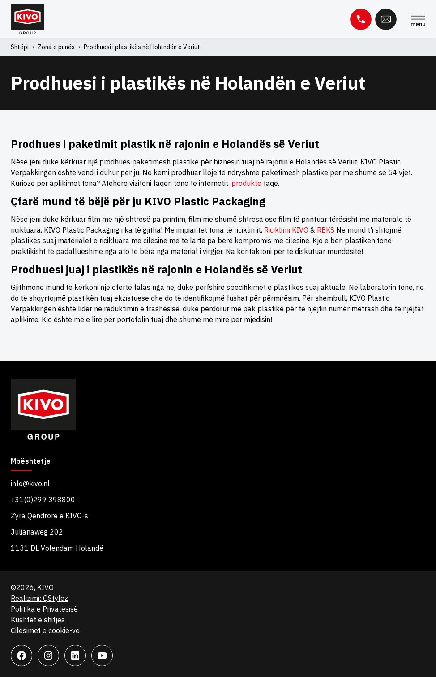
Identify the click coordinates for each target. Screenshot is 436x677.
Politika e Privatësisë (44, 608)
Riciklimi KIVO (286, 229)
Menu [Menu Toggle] (418, 19)
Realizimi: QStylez (39, 598)
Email (386, 19)
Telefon (361, 19)
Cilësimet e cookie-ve (45, 630)
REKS (325, 229)
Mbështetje (31, 461)
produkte (246, 183)
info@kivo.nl (30, 483)
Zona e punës (56, 47)
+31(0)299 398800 (43, 499)
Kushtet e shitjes (38, 619)
